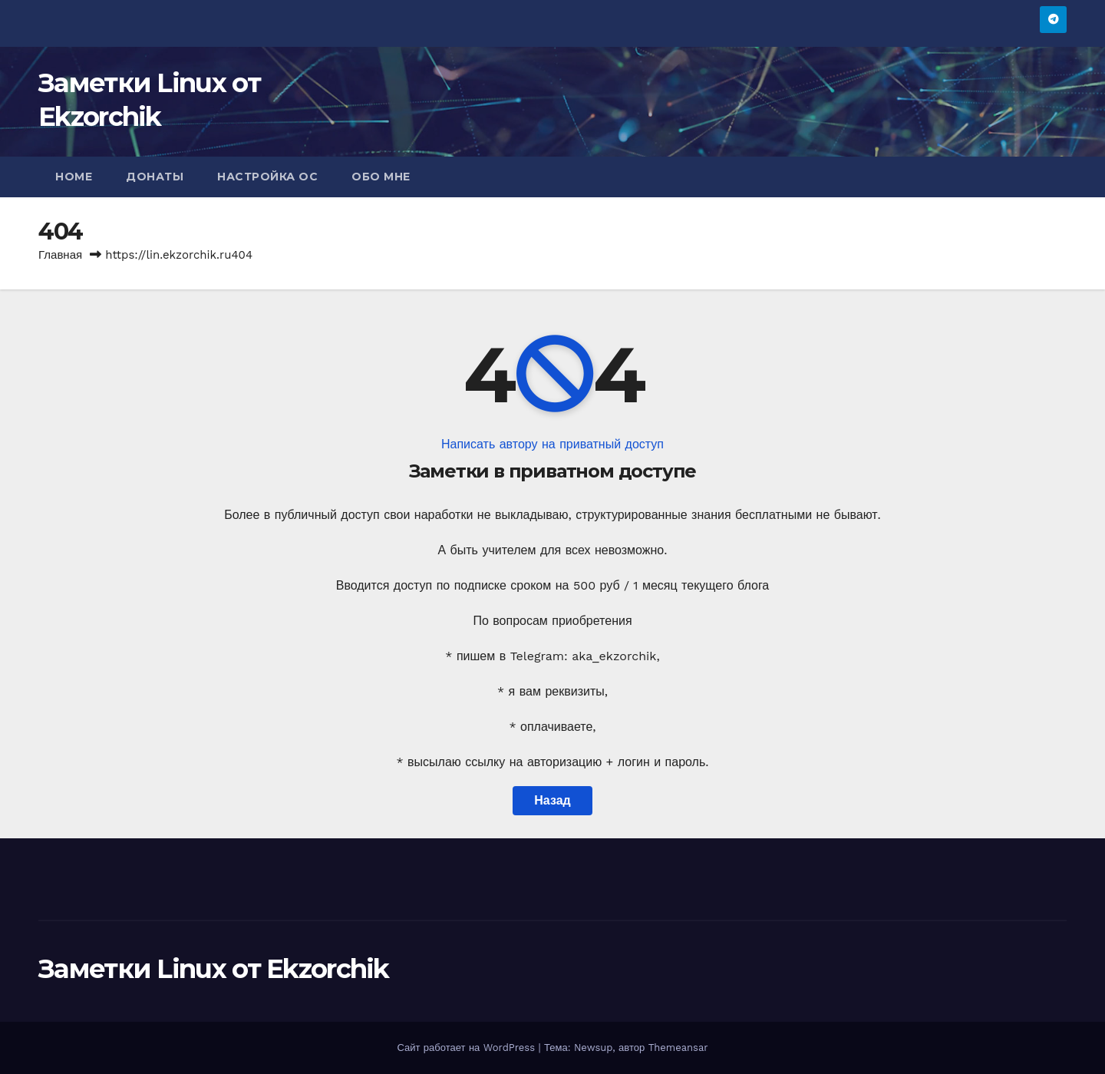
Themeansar (678, 1047)
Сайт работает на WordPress (467, 1047)
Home (73, 176)
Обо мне (381, 176)
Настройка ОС (267, 176)
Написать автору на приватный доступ (552, 444)
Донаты (154, 176)
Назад (552, 800)
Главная (60, 255)
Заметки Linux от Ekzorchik (213, 969)
